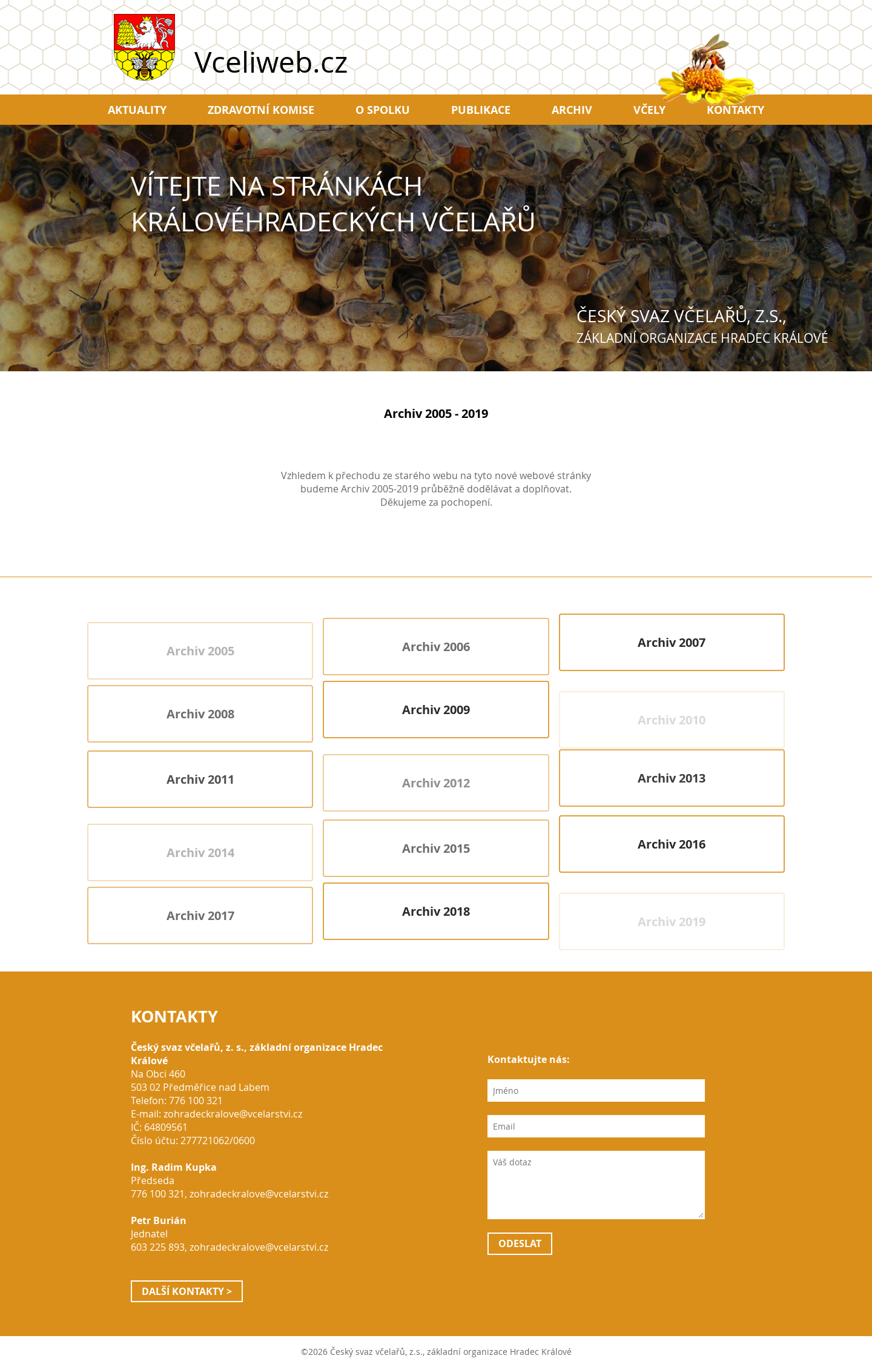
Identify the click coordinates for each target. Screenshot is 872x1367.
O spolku (382, 110)
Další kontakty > (187, 1291)
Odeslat (519, 1243)
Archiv (572, 110)
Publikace (480, 110)
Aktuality (137, 110)
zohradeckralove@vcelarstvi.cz (233, 1113)
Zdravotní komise (261, 110)
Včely (649, 110)
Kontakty (735, 110)
